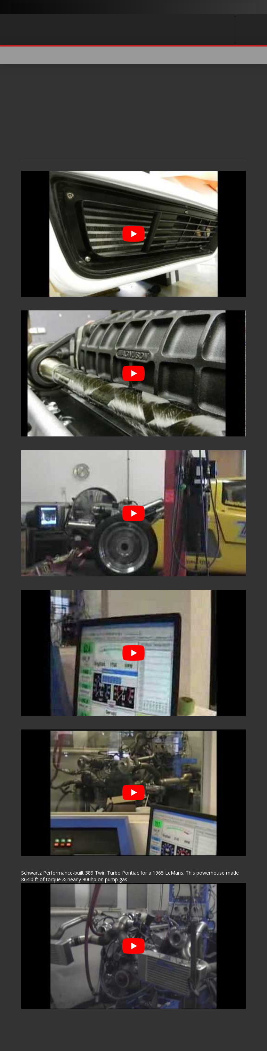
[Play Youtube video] (133, 234)
